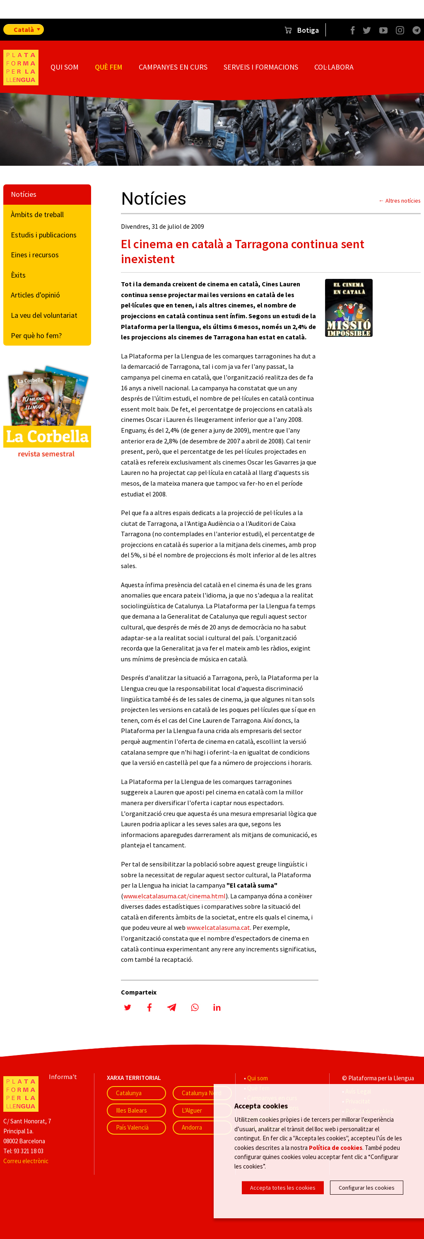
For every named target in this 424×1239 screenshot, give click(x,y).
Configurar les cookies (367, 1187)
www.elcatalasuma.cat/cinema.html (174, 896)
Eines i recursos (35, 254)
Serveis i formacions (261, 67)
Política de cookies (335, 1149)
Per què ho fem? (36, 335)
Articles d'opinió (35, 295)
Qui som (65, 67)
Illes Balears (131, 1110)
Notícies (23, 194)
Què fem (108, 67)
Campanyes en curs (173, 67)
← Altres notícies (399, 200)
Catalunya (129, 1093)
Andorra (192, 1127)
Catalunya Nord (202, 1093)
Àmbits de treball (37, 214)
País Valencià (132, 1127)
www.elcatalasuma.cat (218, 927)
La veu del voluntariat (44, 315)
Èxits (18, 275)
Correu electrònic (25, 1161)
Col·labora (334, 67)
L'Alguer (192, 1110)
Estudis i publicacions (44, 235)
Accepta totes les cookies (283, 1187)
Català (24, 29)
